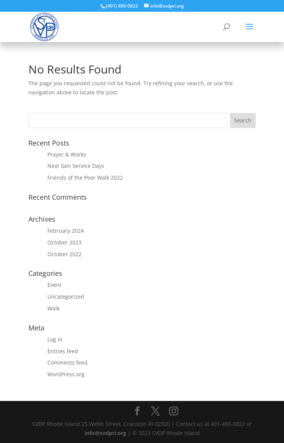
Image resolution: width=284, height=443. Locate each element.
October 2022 (64, 254)
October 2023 (64, 242)
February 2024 (65, 230)
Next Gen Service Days (75, 165)
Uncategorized (65, 296)
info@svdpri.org (105, 433)
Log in (55, 339)
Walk (53, 308)
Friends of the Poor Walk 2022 (85, 177)
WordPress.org (66, 374)
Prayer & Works (66, 154)
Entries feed (62, 351)
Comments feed (67, 362)
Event (54, 284)
